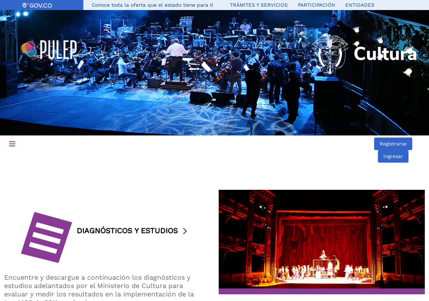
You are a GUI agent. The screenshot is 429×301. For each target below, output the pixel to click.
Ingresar (393, 156)
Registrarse (393, 144)
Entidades (360, 5)
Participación (316, 5)
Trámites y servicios (259, 5)
